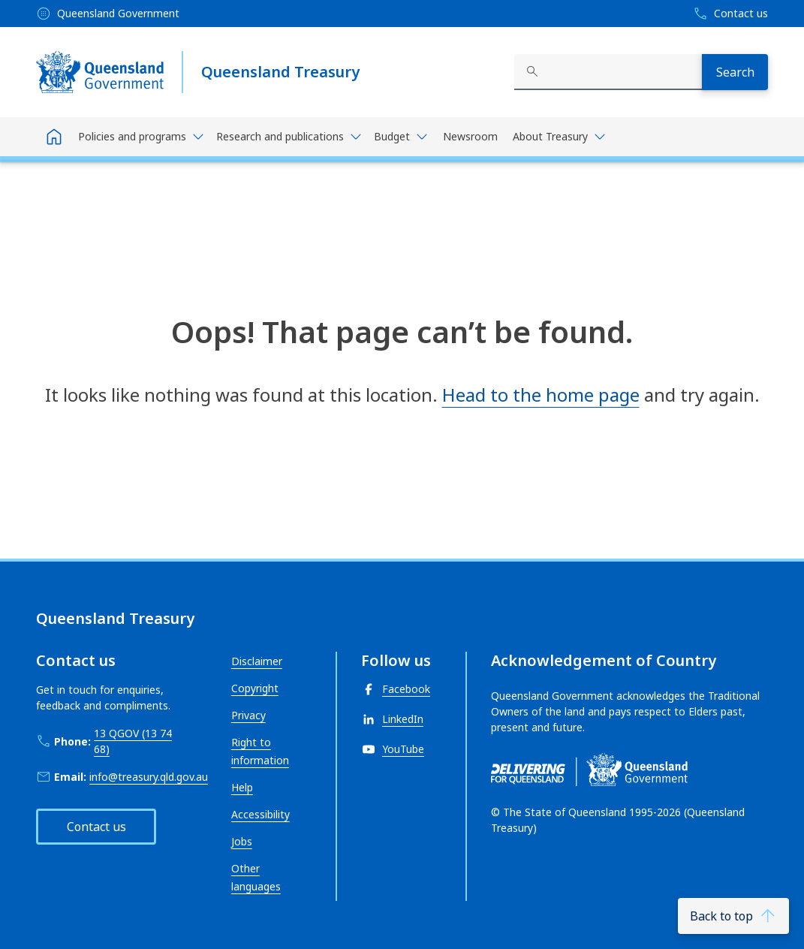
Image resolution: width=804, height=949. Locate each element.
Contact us (96, 826)
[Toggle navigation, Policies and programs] (141, 136)
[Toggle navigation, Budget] (401, 136)
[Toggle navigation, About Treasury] (559, 136)
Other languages (256, 877)
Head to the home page (541, 394)
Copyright (255, 688)
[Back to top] (733, 916)
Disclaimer (256, 661)
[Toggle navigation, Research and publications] (289, 136)
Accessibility (260, 814)
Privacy (248, 715)
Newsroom (470, 136)
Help (242, 787)
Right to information (260, 751)
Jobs (241, 841)
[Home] (54, 136)
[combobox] (608, 72)
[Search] (735, 72)
